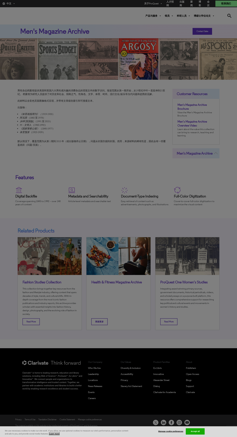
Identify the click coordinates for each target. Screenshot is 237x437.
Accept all (195, 431)
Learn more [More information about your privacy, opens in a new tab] (54, 434)
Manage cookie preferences (170, 431)
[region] (118, 431)
